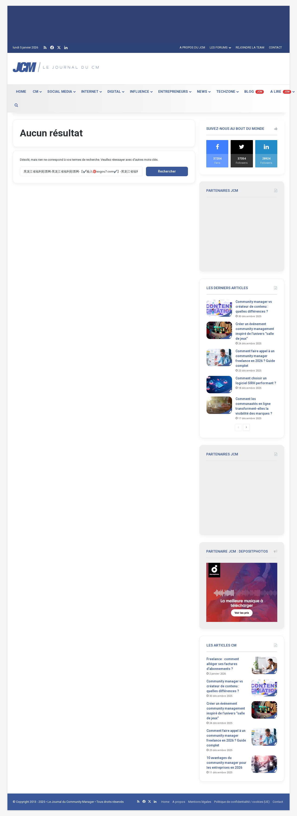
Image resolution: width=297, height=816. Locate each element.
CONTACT (275, 47)
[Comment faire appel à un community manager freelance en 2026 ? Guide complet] (219, 357)
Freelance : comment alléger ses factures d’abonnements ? (223, 664)
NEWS (202, 92)
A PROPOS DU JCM (192, 47)
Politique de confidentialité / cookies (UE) (242, 801)
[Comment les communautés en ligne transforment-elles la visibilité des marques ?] (219, 405)
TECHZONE (225, 92)
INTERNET (89, 92)
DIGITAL (114, 92)
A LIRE (280, 92)
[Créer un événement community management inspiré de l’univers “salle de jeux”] (219, 330)
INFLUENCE (139, 92)
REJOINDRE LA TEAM (250, 47)
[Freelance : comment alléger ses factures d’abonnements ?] (264, 665)
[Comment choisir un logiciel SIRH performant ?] (219, 384)
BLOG (254, 92)
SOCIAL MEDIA (59, 92)
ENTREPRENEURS (173, 92)
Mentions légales (199, 801)
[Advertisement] (194, 68)
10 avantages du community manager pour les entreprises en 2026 (226, 762)
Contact (278, 801)
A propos (178, 801)
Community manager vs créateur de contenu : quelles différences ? (254, 306)
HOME (21, 92)
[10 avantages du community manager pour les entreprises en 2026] (264, 764)
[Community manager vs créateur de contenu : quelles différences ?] (219, 308)
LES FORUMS (219, 47)
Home (165, 801)
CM (35, 92)
